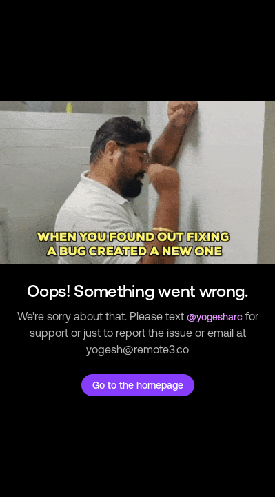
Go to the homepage (137, 385)
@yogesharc (215, 316)
